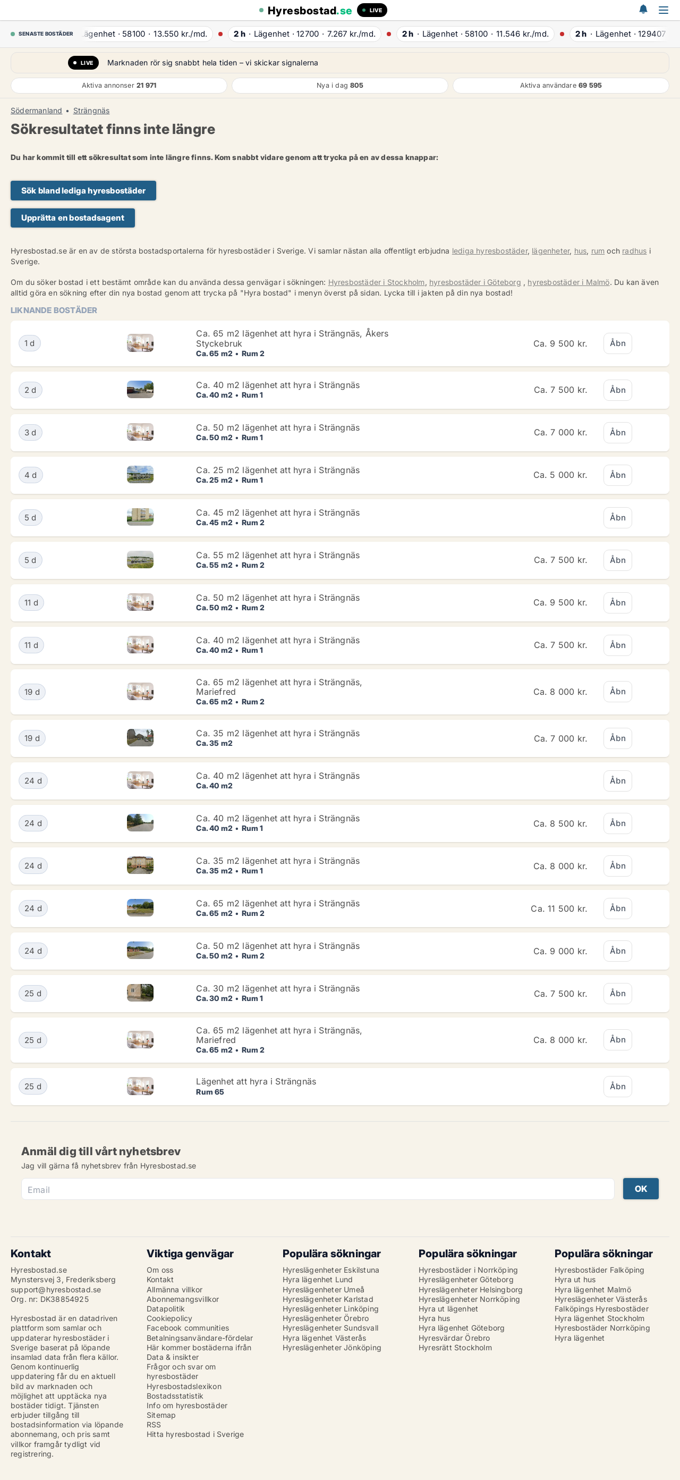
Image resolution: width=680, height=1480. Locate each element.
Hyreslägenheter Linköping (331, 1308)
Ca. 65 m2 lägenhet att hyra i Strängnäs (278, 903)
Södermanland (36, 110)
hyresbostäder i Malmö (568, 282)
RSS (154, 1424)
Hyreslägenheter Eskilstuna (331, 1269)
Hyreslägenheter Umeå (323, 1289)
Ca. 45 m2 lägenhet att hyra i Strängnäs (278, 512)
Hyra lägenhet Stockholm (600, 1318)
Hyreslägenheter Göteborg (466, 1279)
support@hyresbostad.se (56, 1289)
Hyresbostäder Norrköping (602, 1327)
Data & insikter (173, 1356)
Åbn (618, 343)
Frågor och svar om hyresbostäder (181, 1371)
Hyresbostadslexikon (184, 1386)
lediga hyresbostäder (490, 250)
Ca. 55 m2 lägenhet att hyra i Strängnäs (278, 555)
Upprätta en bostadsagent (72, 218)
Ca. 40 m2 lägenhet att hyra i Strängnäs (278, 385)
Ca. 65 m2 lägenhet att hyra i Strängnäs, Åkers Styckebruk (292, 338)
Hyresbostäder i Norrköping (468, 1269)
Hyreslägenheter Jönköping (332, 1347)
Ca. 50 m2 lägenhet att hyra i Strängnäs (278, 427)
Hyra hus (434, 1318)
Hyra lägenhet (580, 1337)
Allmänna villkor (174, 1289)
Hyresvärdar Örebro (454, 1337)
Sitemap (161, 1414)
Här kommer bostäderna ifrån (199, 1347)
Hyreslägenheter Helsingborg (471, 1289)
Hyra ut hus (575, 1279)
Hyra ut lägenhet (448, 1308)
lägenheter (551, 250)
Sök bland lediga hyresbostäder (83, 191)
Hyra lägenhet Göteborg (462, 1327)
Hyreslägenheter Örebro (326, 1318)
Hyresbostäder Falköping (600, 1269)
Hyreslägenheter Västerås (601, 1299)
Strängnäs (91, 110)
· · (145, 34)
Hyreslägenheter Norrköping (469, 1299)
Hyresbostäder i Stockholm (376, 282)
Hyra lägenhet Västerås (324, 1337)
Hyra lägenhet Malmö (593, 1289)
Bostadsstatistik (175, 1395)
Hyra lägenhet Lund (318, 1279)
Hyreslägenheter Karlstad (328, 1299)
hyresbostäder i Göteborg (475, 282)
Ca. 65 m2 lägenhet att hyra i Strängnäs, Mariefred (279, 687)
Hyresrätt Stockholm (455, 1347)
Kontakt (160, 1279)
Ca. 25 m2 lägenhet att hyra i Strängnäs (278, 470)
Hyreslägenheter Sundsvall (330, 1327)
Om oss (160, 1269)
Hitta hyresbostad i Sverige (195, 1434)
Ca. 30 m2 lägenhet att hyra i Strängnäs (278, 988)
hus (580, 250)
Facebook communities (188, 1327)
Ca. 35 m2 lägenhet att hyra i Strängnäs (278, 733)
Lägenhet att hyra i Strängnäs (256, 1081)
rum (598, 250)
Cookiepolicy (169, 1318)
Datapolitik (166, 1308)
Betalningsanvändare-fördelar (200, 1337)
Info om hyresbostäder (187, 1405)
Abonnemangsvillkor (183, 1299)
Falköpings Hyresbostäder (602, 1308)
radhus (634, 250)
